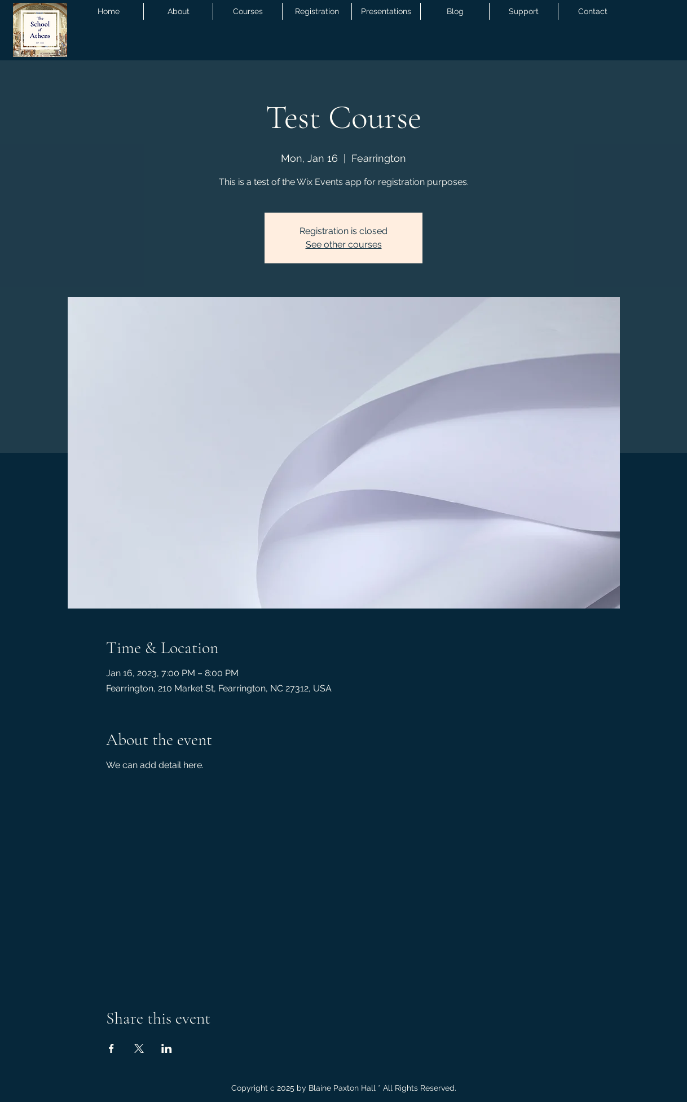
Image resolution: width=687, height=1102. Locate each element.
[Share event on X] (139, 1048)
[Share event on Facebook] (111, 1048)
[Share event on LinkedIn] (166, 1048)
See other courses (344, 244)
